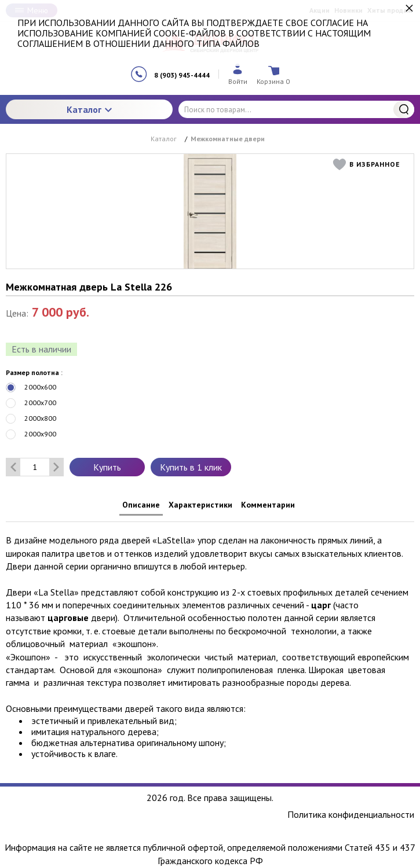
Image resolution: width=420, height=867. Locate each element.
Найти (404, 109)
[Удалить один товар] (13, 467)
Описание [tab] (141, 504)
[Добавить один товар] (56, 467)
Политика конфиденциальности (350, 814)
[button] (369, 164)
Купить (107, 467)
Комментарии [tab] (268, 504)
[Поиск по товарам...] (296, 109)
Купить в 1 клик (191, 467)
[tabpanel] (210, 640)
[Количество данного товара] (34, 467)
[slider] (29, 329)
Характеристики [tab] (200, 504)
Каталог (89, 109)
